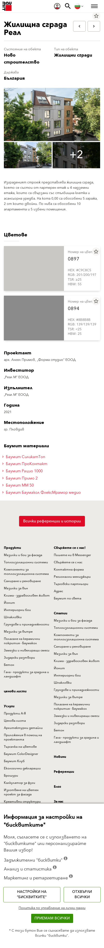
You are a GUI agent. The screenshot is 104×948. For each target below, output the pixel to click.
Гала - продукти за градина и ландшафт (26, 674)
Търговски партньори (71, 584)
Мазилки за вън (16, 588)
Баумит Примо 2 (21, 478)
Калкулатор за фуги (19, 783)
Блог (57, 786)
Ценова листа (15, 720)
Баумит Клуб (14, 761)
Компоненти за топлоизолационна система (26, 572)
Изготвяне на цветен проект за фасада (21, 792)
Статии (60, 613)
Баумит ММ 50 (19, 485)
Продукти (12, 548)
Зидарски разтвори (19, 657)
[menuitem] (57, 6)
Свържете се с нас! (70, 548)
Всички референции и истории (52, 521)
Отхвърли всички (82, 895)
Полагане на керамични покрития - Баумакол (22, 641)
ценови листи (15, 691)
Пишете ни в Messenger (72, 555)
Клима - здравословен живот (27, 595)
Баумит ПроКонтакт (25, 464)
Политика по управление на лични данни (52, 908)
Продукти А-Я (15, 713)
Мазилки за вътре (18, 631)
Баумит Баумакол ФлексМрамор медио (42, 492)
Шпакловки (13, 617)
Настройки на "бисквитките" (32, 895)
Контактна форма (69, 569)
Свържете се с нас (68, 562)
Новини (60, 757)
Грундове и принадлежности (26, 624)
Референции (64, 771)
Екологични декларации (22, 768)
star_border (96, 16)
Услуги (9, 706)
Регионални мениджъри (72, 576)
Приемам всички (52, 918)
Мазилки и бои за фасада (23, 555)
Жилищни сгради (73, 55)
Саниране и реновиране (22, 581)
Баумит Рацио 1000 (23, 471)
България (14, 78)
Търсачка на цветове (20, 746)
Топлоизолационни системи (26, 562)
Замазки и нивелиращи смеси (26, 650)
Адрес (58, 591)
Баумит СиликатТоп (24, 457)
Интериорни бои (17, 610)
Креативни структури (22, 801)
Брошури (11, 775)
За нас (58, 801)
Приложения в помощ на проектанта (23, 737)
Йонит (9, 602)
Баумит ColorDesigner (21, 754)
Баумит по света (67, 598)
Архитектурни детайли (23, 728)
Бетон (9, 665)
